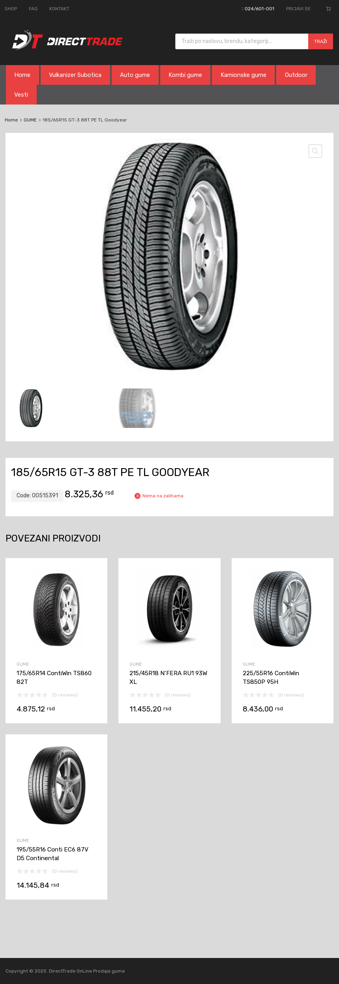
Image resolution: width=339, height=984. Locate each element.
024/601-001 (259, 8)
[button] (315, 151)
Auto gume (135, 74)
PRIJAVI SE (298, 8)
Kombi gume (185, 74)
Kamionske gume (243, 74)
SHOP (11, 8)
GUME (30, 120)
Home (22, 74)
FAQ (33, 8)
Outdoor (296, 74)
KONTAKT (59, 8)
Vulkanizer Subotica (75, 74)
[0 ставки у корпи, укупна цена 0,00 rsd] (328, 9)
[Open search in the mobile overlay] (254, 41)
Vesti (21, 94)
